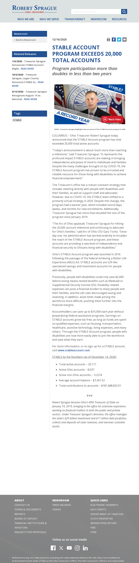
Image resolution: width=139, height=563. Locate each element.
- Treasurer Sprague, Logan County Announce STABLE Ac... (28, 80)
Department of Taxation (106, 514)
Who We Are (25, 19)
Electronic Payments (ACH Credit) (104, 507)
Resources (119, 19)
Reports (20, 514)
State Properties (101, 518)
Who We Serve (49, 19)
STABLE (17, 120)
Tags (17, 113)
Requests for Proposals (30, 532)
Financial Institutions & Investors (31, 525)
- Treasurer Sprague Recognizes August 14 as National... (29, 95)
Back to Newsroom (26, 39)
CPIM (93, 532)
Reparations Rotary (103, 523)
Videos (56, 509)
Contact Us (22, 504)
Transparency (74, 19)
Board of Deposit (26, 518)
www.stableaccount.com (74, 350)
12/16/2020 (59, 39)
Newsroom (20, 33)
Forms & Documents (28, 509)
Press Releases (61, 504)
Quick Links (99, 500)
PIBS (93, 527)
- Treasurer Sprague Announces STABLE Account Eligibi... (28, 65)
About (19, 500)
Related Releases (25, 54)
